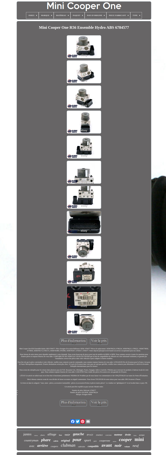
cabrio (55, 441)
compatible (93, 446)
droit (90, 435)
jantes (27, 434)
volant (127, 446)
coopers (54, 446)
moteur (118, 434)
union (114, 441)
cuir (67, 435)
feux (60, 435)
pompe (142, 435)
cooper (125, 439)
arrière (42, 445)
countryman (31, 440)
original (65, 440)
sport (87, 440)
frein (135, 435)
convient (108, 435)
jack (95, 441)
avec (31, 446)
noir (118, 445)
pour (77, 439)
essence (99, 435)
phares (42, 435)
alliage (52, 434)
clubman (68, 445)
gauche (78, 434)
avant (106, 445)
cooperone (104, 440)
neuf (136, 446)
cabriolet (81, 447)
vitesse (36, 435)
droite (128, 434)
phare (46, 440)
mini (139, 439)
